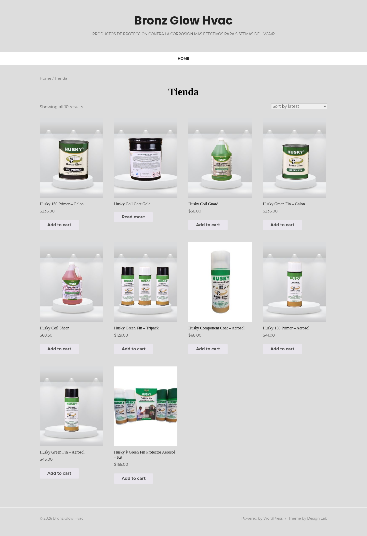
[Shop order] (303, 106)
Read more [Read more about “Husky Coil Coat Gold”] (131, 219)
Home (183, 58)
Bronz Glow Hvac (183, 20)
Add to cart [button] (55, 227)
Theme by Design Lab (311, 525)
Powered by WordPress (266, 525)
